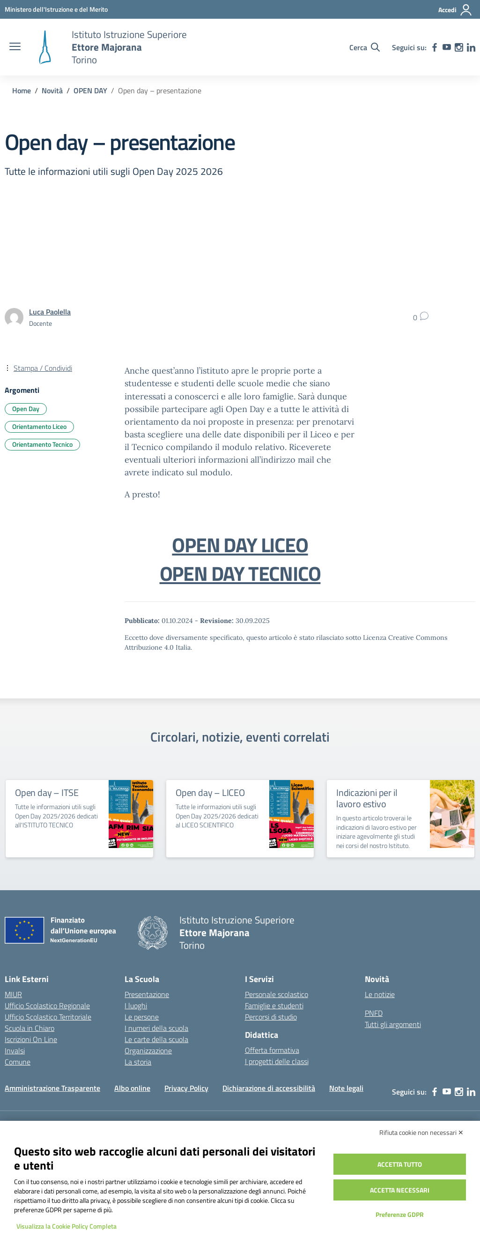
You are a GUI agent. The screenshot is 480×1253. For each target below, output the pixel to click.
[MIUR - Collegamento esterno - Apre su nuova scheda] (56, 9)
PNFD (374, 1013)
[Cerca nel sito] (365, 47)
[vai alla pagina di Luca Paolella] (50, 311)
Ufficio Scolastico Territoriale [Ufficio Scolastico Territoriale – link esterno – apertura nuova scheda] (48, 1016)
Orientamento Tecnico (42, 444)
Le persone (142, 1016)
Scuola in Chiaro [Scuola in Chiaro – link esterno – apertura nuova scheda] (29, 1028)
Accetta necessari (399, 1190)
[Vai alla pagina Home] (21, 90)
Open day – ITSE (47, 792)
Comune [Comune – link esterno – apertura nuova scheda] (17, 1061)
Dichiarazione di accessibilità (268, 1088)
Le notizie (380, 994)
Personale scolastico (276, 994)
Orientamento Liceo (39, 426)
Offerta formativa (272, 1050)
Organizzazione (148, 1050)
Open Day (25, 408)
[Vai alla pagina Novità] (52, 90)
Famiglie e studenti (274, 1005)
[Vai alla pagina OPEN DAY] (90, 90)
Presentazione (147, 994)
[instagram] (459, 47)
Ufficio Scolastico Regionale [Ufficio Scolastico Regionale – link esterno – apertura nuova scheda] (47, 1005)
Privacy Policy (186, 1088)
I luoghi (136, 1005)
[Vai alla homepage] (45, 47)
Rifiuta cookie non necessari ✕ (421, 1132)
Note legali (346, 1088)
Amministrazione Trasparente (52, 1088)
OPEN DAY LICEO (240, 545)
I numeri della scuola (156, 1028)
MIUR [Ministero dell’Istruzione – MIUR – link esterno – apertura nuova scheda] (13, 994)
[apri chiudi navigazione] (15, 47)
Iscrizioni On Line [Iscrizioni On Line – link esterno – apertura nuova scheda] (31, 1039)
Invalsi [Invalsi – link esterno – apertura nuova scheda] (15, 1050)
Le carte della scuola (156, 1039)
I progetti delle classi (277, 1061)
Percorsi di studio (271, 1016)
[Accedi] (455, 10)
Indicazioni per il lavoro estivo (366, 798)
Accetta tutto (399, 1164)
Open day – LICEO (210, 792)
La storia (138, 1061)
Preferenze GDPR (400, 1214)
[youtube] (447, 47)
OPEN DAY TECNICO (240, 573)
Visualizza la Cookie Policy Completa (66, 1226)
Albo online (132, 1088)
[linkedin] (471, 47)
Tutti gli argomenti (393, 1024)
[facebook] (434, 47)
